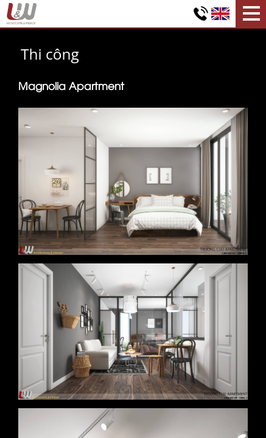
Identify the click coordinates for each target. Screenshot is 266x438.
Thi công (50, 54)
